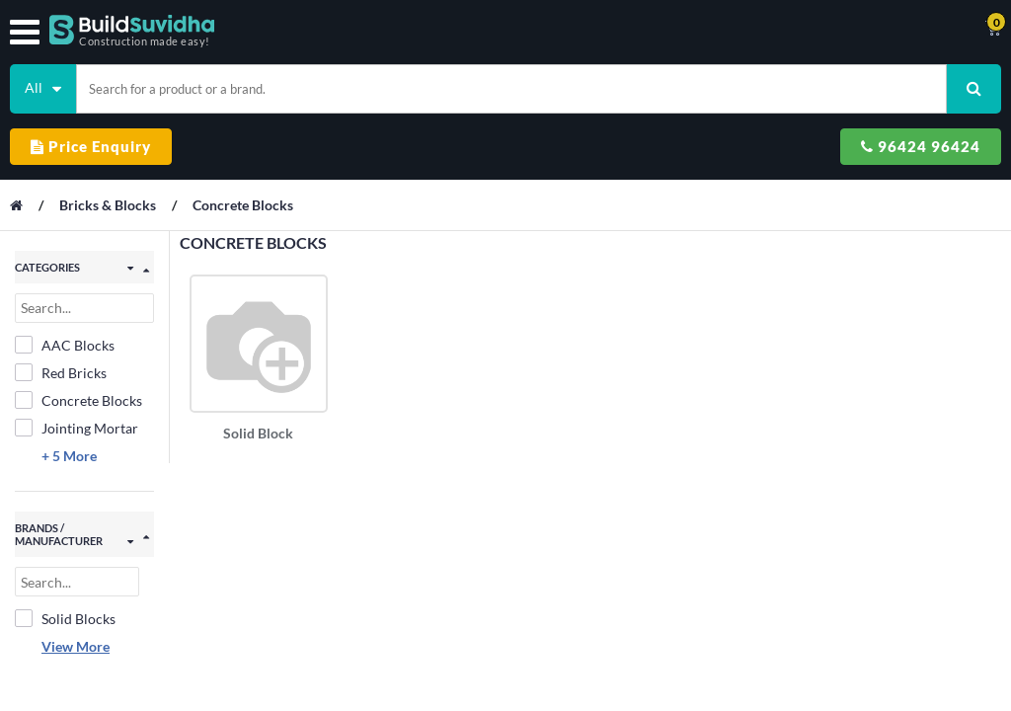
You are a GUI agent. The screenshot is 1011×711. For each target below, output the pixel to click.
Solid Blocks (65, 618)
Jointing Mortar (76, 427)
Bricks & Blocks (109, 205)
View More (75, 646)
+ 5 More (69, 455)
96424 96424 (920, 146)
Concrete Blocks (243, 205)
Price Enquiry (91, 146)
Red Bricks (61, 372)
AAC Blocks (65, 345)
